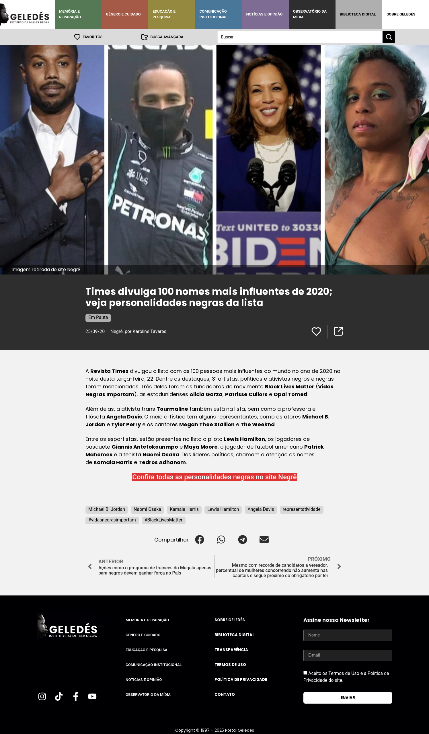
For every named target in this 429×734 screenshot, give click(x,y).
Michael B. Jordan (106, 509)
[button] (199, 539)
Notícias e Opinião (264, 14)
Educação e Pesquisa (164, 14)
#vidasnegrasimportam (112, 519)
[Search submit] (389, 36)
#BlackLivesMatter (164, 519)
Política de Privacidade (240, 679)
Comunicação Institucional (213, 14)
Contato (224, 694)
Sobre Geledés (401, 14)
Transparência (231, 649)
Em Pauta (98, 317)
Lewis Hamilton (223, 509)
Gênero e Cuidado (123, 14)
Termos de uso (230, 664)
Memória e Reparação (70, 14)
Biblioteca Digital (358, 14)
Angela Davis (260, 509)
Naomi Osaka (147, 509)
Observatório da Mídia (310, 14)
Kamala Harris (184, 509)
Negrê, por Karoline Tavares (138, 331)
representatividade (302, 509)
